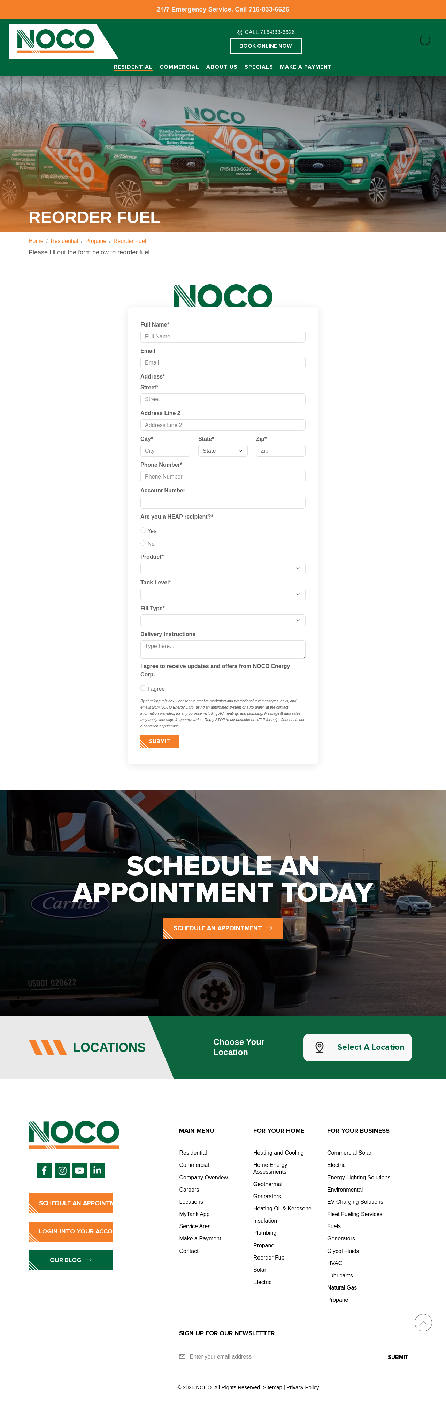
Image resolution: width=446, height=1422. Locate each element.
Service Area (195, 1226)
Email (147, 351)
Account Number (162, 491)
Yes (148, 530)
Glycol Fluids (343, 1251)
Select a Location (371, 1047)
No (147, 543)
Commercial (179, 67)
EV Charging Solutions (355, 1202)
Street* (149, 387)
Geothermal (268, 1184)
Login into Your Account (76, 1231)
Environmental (345, 1190)
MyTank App (194, 1214)
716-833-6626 (269, 9)
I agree (152, 688)
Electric (262, 1282)
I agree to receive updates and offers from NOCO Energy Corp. (215, 670)
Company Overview (203, 1177)
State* (206, 439)
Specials (259, 67)
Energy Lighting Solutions (358, 1177)
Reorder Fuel (269, 1258)
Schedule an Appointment (223, 928)
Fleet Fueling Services (354, 1214)
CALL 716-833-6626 (270, 32)
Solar (259, 1270)
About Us (222, 67)
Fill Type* (152, 608)
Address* (152, 377)
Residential (133, 67)
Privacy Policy (302, 1387)
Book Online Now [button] (265, 46)
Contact (188, 1251)
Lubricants (340, 1275)
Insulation (265, 1221)
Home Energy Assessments (270, 1168)
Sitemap (272, 1387)
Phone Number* (161, 465)
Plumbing (265, 1233)
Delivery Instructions (167, 634)
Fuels (334, 1226)
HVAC (334, 1263)
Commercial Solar (349, 1153)
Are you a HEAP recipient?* (176, 517)
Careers (189, 1190)
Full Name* (154, 325)
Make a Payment (306, 67)
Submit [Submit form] (159, 741)
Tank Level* (155, 583)
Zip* (261, 439)
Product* (152, 557)
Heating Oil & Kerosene (282, 1208)
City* (146, 439)
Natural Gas (342, 1288)
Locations (191, 1202)
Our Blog (71, 1260)
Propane (264, 1245)
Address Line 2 (160, 413)
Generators (267, 1196)
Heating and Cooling (278, 1153)
